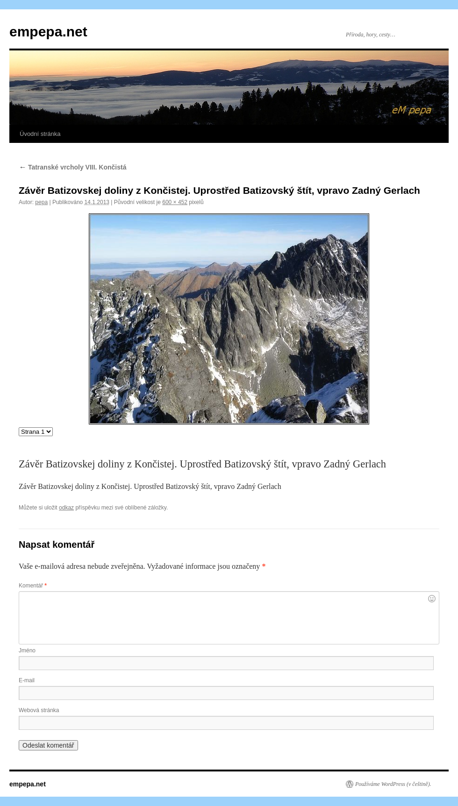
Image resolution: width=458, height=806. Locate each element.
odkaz (66, 507)
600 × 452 (174, 202)
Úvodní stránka (40, 133)
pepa (41, 202)
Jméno (27, 650)
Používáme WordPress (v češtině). (393, 784)
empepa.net (48, 31)
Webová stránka (39, 710)
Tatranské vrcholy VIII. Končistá (72, 167)
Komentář (33, 585)
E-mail (27, 680)
